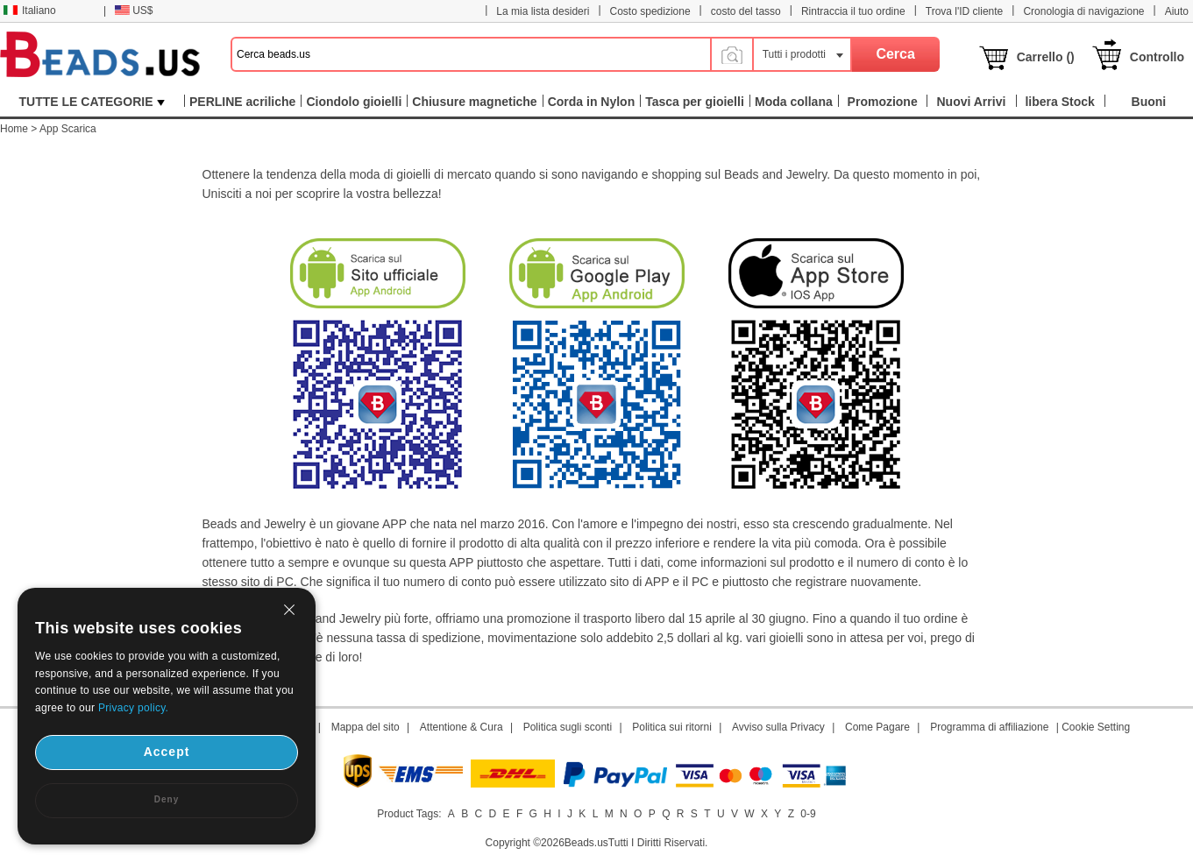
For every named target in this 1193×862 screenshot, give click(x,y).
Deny (166, 799)
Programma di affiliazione (989, 727)
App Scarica (67, 129)
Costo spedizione (650, 11)
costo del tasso (746, 11)
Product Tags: (409, 814)
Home (14, 129)
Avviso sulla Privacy (778, 727)
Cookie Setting (1096, 727)
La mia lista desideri (542, 11)
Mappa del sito (365, 727)
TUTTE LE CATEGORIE (92, 102)
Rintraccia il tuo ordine (853, 11)
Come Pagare (877, 727)
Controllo (1157, 57)
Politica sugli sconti (567, 727)
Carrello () (1046, 57)
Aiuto (1177, 11)
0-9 (807, 814)
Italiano (30, 10)
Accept (167, 752)
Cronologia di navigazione (1083, 11)
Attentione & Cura (461, 727)
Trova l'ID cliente (965, 11)
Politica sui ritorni (672, 727)
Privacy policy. (133, 708)
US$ (134, 10)
